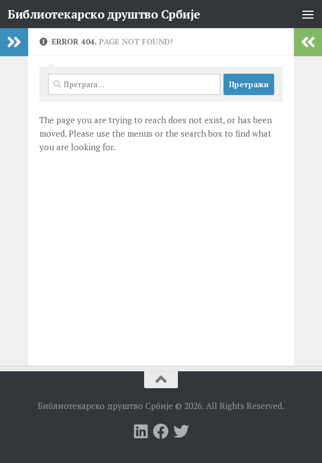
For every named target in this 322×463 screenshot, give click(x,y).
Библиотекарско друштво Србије (103, 14)
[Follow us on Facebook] (161, 431)
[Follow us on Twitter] (181, 431)
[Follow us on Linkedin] (141, 431)
